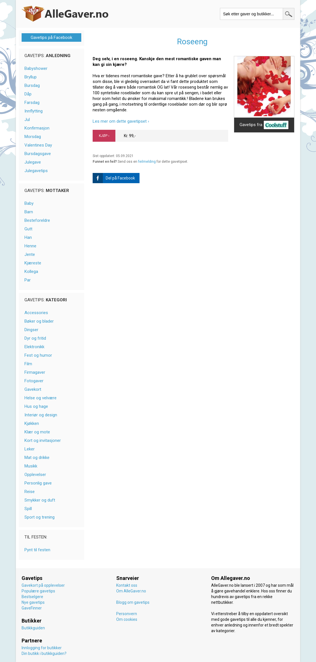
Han (28, 237)
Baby (29, 203)
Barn (28, 211)
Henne (30, 245)
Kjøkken (31, 423)
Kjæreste (32, 263)
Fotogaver (33, 380)
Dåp (28, 94)
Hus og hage (36, 406)
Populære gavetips (38, 591)
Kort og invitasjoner (42, 440)
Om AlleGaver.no (131, 591)
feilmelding (147, 162)
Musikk (30, 466)
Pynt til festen (37, 549)
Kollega (31, 271)
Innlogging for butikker (42, 648)
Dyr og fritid (35, 338)
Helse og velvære (40, 397)
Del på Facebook (114, 178)
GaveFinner (32, 608)
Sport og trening (39, 517)
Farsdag (32, 102)
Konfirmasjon (36, 128)
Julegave (32, 162)
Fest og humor (38, 355)
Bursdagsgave (37, 153)
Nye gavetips (33, 602)
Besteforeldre (37, 220)
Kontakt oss (126, 585)
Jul (27, 119)
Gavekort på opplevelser (43, 585)
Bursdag (32, 85)
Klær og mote (37, 432)
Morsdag (32, 136)
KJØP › (104, 136)
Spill (28, 508)
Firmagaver (34, 372)
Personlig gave (38, 483)
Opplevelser (35, 474)
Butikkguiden (33, 628)
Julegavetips (36, 170)
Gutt (28, 228)
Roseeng (192, 41)
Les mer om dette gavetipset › (121, 121)
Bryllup (30, 77)
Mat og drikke (36, 457)
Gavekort (32, 389)
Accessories (36, 312)
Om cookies (126, 619)
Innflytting (33, 111)
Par (27, 280)
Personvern (126, 613)
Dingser (31, 329)
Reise (29, 491)
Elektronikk (34, 346)
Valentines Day (38, 145)
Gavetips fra (264, 125)
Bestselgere (32, 596)
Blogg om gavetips (132, 602)
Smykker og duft (39, 500)
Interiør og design (40, 414)
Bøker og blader (39, 321)
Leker (29, 449)
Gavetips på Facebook (51, 37)
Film (28, 363)
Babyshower (35, 68)
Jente (29, 254)
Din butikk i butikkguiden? (44, 653)
